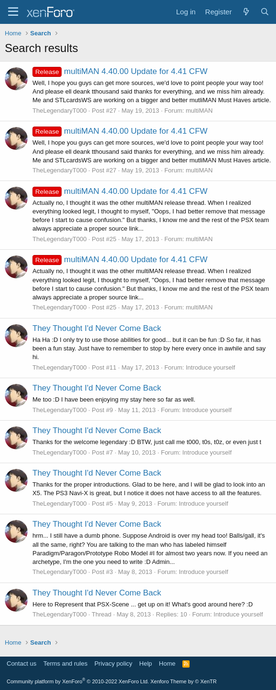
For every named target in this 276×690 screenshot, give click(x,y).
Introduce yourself (210, 367)
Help (145, 663)
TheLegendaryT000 (59, 110)
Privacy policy (113, 663)
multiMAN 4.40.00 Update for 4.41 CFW (120, 71)
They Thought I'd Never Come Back (96, 328)
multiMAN (199, 110)
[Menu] (13, 12)
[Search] (264, 12)
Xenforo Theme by (183, 681)
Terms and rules (65, 663)
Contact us (21, 663)
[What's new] (245, 12)
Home (167, 663)
